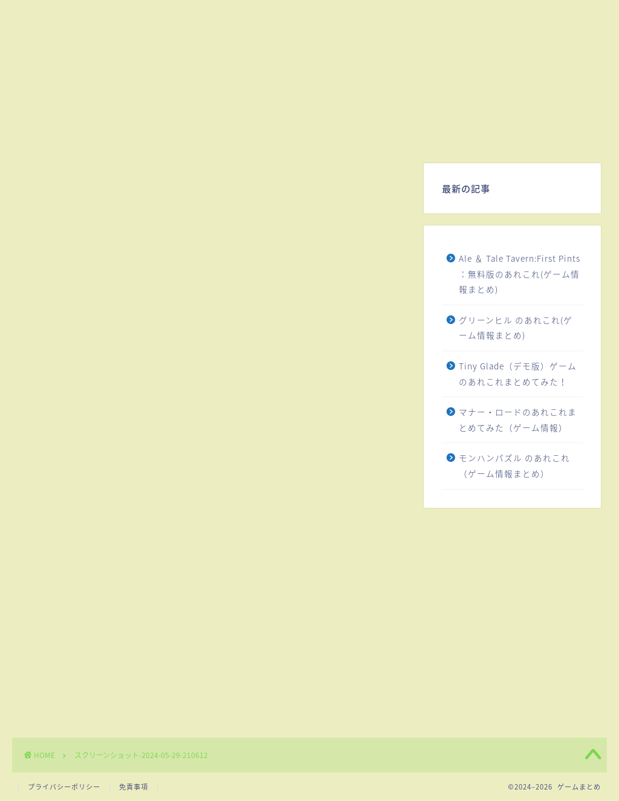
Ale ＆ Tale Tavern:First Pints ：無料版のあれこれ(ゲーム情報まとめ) (519, 273)
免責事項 (133, 787)
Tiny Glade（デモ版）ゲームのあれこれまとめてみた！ (518, 374)
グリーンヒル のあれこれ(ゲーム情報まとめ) (515, 328)
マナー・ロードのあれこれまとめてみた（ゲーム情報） (518, 419)
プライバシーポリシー (64, 787)
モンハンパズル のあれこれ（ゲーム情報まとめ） (514, 465)
